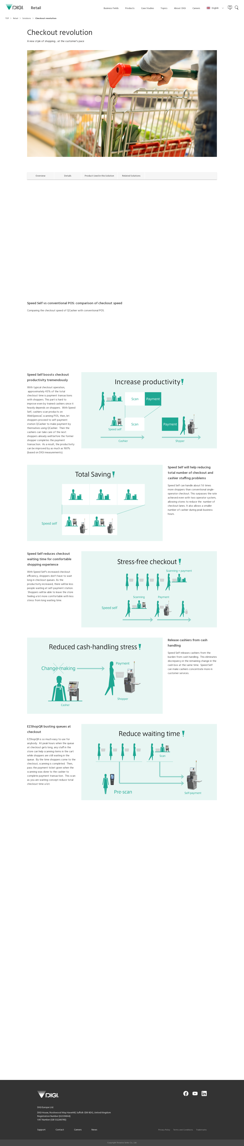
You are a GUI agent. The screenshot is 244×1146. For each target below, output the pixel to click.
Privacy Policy (164, 1130)
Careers (78, 1130)
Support (41, 1130)
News (94, 1130)
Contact (60, 1130)
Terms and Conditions (183, 1130)
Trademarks (201, 1130)
